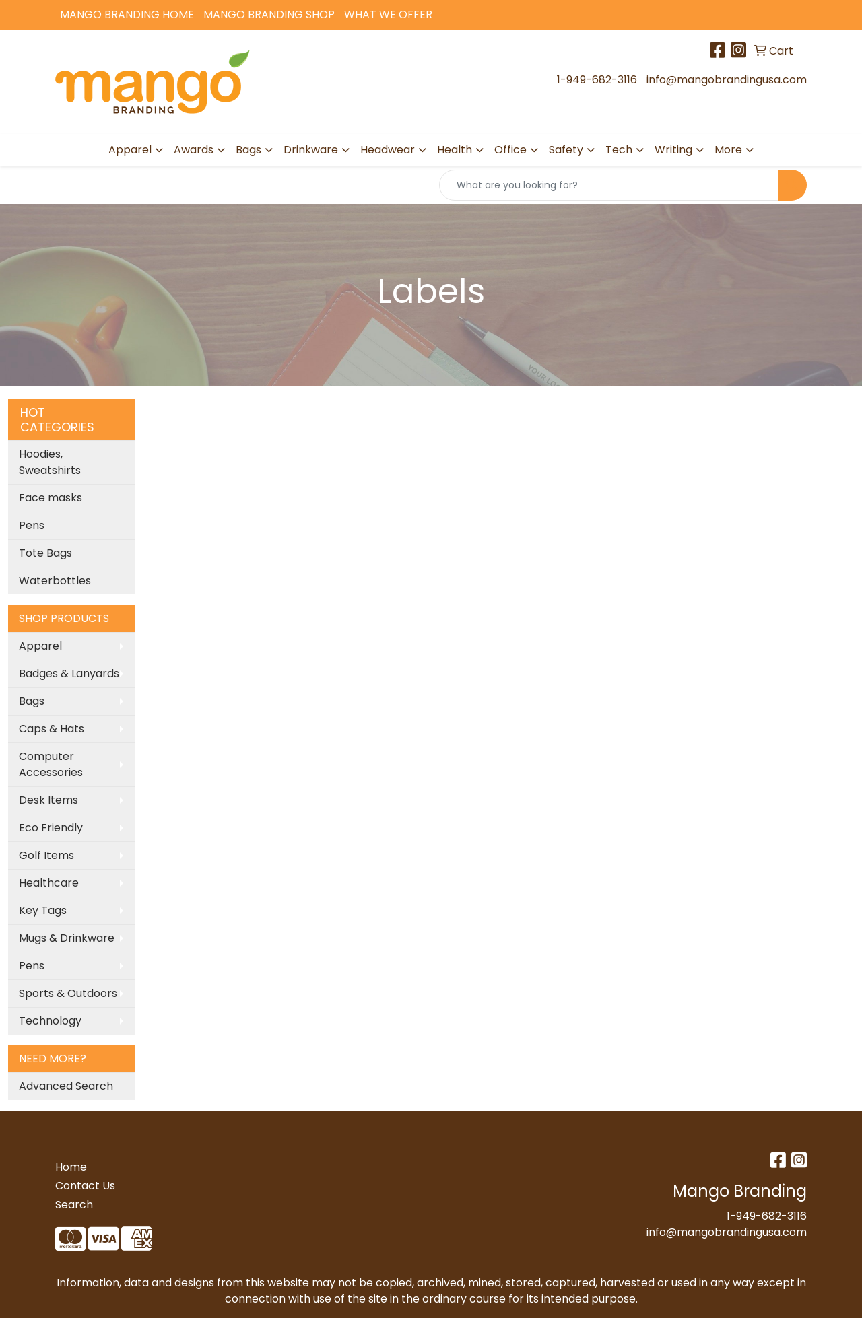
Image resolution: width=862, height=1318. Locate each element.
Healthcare (49, 883)
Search (74, 1204)
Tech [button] (618, 150)
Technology (50, 1021)
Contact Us (85, 1185)
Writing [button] (673, 150)
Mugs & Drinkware (66, 938)
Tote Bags (45, 553)
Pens (31, 525)
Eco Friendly (51, 827)
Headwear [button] (387, 150)
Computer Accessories (51, 764)
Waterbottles (55, 580)
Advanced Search (66, 1086)
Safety (566, 150)
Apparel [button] (130, 150)
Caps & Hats (51, 728)
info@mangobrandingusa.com (726, 80)
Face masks (50, 498)
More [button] (728, 150)
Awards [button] (193, 150)
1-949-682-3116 (597, 80)
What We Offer (388, 14)
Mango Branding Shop (269, 14)
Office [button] (510, 150)
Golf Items (46, 855)
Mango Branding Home (127, 14)
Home (71, 1167)
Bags (31, 701)
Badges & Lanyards (69, 673)
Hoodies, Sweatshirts (50, 462)
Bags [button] (248, 150)
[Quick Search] (608, 185)
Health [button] (454, 150)
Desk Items (48, 800)
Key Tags (43, 910)
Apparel (40, 646)
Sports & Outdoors (68, 993)
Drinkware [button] (311, 150)
